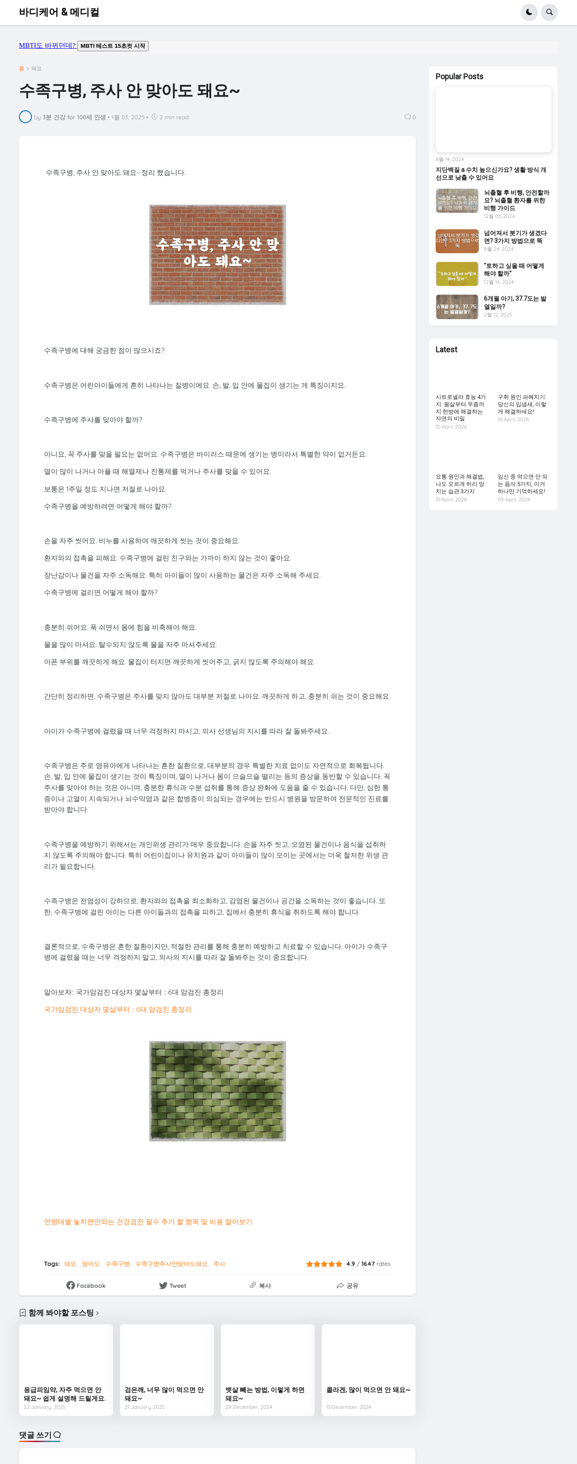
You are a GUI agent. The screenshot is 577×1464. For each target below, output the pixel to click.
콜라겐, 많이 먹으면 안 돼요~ (368, 1390)
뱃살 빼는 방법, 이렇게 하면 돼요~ (265, 1394)
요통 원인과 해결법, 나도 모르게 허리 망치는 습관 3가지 (460, 483)
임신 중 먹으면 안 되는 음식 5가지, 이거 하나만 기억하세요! (523, 483)
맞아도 (91, 1264)
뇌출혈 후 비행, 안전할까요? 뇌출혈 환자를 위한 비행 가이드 (516, 200)
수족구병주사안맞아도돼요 (171, 1264)
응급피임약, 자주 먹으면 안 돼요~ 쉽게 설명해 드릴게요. (65, 1394)
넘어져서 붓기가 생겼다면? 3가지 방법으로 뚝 (515, 237)
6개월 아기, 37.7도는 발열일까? (515, 302)
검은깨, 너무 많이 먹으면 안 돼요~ (164, 1394)
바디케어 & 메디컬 (59, 12)
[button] (529, 12)
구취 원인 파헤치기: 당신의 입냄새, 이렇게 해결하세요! (522, 404)
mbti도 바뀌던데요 (288, 47)
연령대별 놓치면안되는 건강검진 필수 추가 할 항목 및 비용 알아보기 (148, 1221)
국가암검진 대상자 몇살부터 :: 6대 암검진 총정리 (118, 1009)
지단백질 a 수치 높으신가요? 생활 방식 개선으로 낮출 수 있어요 (491, 173)
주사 (219, 1264)
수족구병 (118, 1264)
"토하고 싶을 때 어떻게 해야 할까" (514, 269)
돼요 (36, 68)
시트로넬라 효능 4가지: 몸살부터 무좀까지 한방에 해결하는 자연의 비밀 (461, 408)
